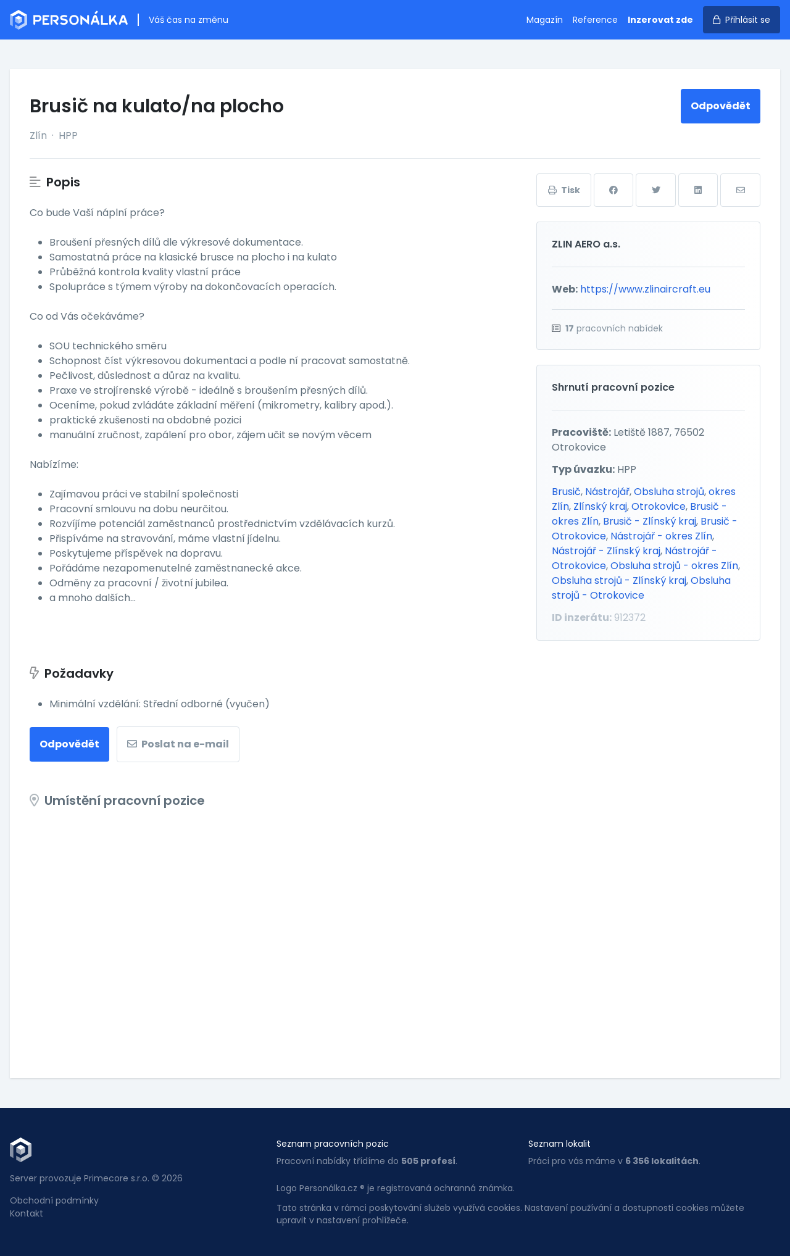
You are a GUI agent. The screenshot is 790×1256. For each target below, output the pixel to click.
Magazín (544, 20)
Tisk (564, 190)
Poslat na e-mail (178, 744)
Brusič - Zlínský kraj (649, 521)
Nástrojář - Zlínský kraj (606, 551)
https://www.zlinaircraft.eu (645, 289)
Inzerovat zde (660, 20)
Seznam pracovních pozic (332, 1143)
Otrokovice (658, 506)
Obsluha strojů (669, 492)
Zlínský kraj (600, 506)
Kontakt (26, 1213)
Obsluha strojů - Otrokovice (641, 587)
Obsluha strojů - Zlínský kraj (619, 580)
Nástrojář (607, 492)
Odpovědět (720, 106)
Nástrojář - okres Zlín (661, 536)
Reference (595, 20)
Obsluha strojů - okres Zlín (674, 566)
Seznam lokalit (559, 1143)
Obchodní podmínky (54, 1200)
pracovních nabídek (614, 328)
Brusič (566, 492)
